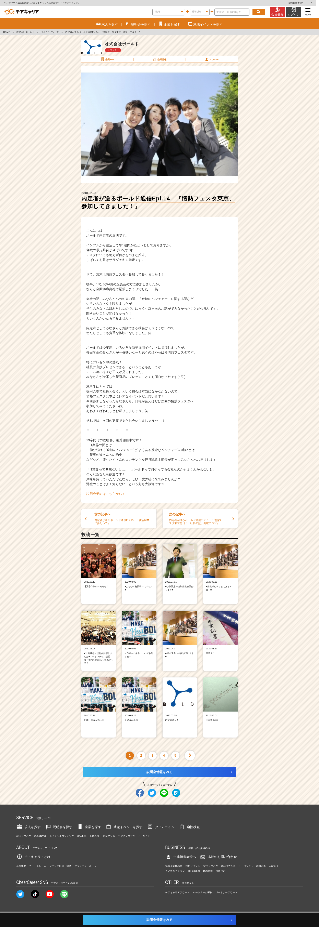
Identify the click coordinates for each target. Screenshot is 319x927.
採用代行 (220, 871)
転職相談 (94, 836)
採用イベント (193, 866)
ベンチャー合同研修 (255, 866)
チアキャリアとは (33, 857)
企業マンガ (109, 836)
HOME (6, 32)
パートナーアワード (226, 892)
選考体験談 (40, 836)
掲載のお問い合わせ (218, 857)
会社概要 (21, 866)
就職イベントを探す (124, 827)
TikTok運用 (194, 871)
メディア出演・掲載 (60, 866)
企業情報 (159, 59)
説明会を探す (58, 827)
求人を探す (28, 827)
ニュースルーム (37, 866)
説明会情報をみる (159, 772)
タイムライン (161, 827)
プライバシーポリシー (86, 866)
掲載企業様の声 (173, 866)
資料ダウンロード (230, 866)
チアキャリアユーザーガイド (134, 836)
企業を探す (89, 827)
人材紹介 (274, 866)
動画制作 (208, 871)
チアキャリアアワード (177, 892)
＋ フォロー (113, 50)
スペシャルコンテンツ (61, 836)
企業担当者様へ (303, 2)
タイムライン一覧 (50, 32)
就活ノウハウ (23, 836)
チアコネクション (175, 871)
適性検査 (189, 827)
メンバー (211, 59)
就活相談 (82, 836)
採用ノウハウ (210, 866)
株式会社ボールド (25, 32)
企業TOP (107, 59)
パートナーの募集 (202, 892)
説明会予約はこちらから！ (105, 493)
